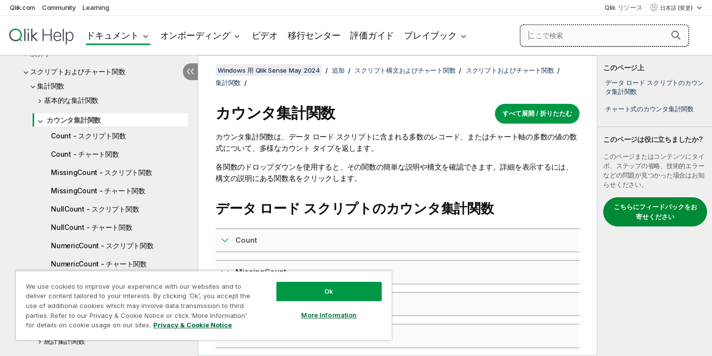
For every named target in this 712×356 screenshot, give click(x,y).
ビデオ (265, 35)
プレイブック (430, 35)
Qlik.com (22, 7)
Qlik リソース (624, 7)
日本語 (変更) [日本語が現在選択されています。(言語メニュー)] (677, 7)
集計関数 (50, 86)
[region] (204, 305)
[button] (675, 35)
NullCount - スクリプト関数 (95, 209)
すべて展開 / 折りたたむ (537, 113)
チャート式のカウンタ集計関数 (649, 109)
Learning (96, 7)
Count (246, 240)
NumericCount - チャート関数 (99, 264)
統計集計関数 (64, 341)
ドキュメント (112, 35)
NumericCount (261, 335)
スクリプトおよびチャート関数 (78, 71)
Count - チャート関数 (85, 154)
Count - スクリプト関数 (88, 136)
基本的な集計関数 (71, 100)
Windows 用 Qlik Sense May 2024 (269, 70)
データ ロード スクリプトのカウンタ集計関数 (654, 87)
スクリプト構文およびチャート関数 (405, 70)
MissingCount (260, 271)
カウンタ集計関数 (73, 120)
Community (59, 7)
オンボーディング (195, 35)
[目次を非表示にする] (190, 71)
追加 (338, 70)
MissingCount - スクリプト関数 (101, 172)
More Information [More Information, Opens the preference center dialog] (328, 315)
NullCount (253, 304)
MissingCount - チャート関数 (98, 190)
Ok (328, 291)
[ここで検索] (604, 35)
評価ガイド (372, 35)
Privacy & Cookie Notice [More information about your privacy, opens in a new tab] (192, 325)
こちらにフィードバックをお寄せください (655, 212)
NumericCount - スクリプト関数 (102, 245)
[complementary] (654, 205)
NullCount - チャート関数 (92, 227)
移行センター (314, 35)
